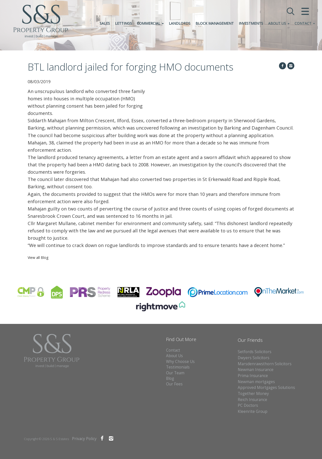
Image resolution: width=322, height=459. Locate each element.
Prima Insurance (253, 375)
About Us (278, 23)
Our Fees (174, 384)
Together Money (253, 393)
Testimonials (178, 367)
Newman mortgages (256, 381)
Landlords (179, 23)
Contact (304, 23)
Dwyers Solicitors (253, 357)
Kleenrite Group (252, 411)
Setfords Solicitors (254, 351)
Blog (170, 378)
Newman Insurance (256, 369)
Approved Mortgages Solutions (266, 387)
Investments (250, 23)
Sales (104, 23)
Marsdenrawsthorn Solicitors (265, 363)
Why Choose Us (180, 361)
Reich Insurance (252, 399)
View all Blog (38, 257)
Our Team (175, 373)
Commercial (149, 23)
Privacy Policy (84, 438)
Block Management (214, 23)
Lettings (122, 23)
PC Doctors (248, 405)
